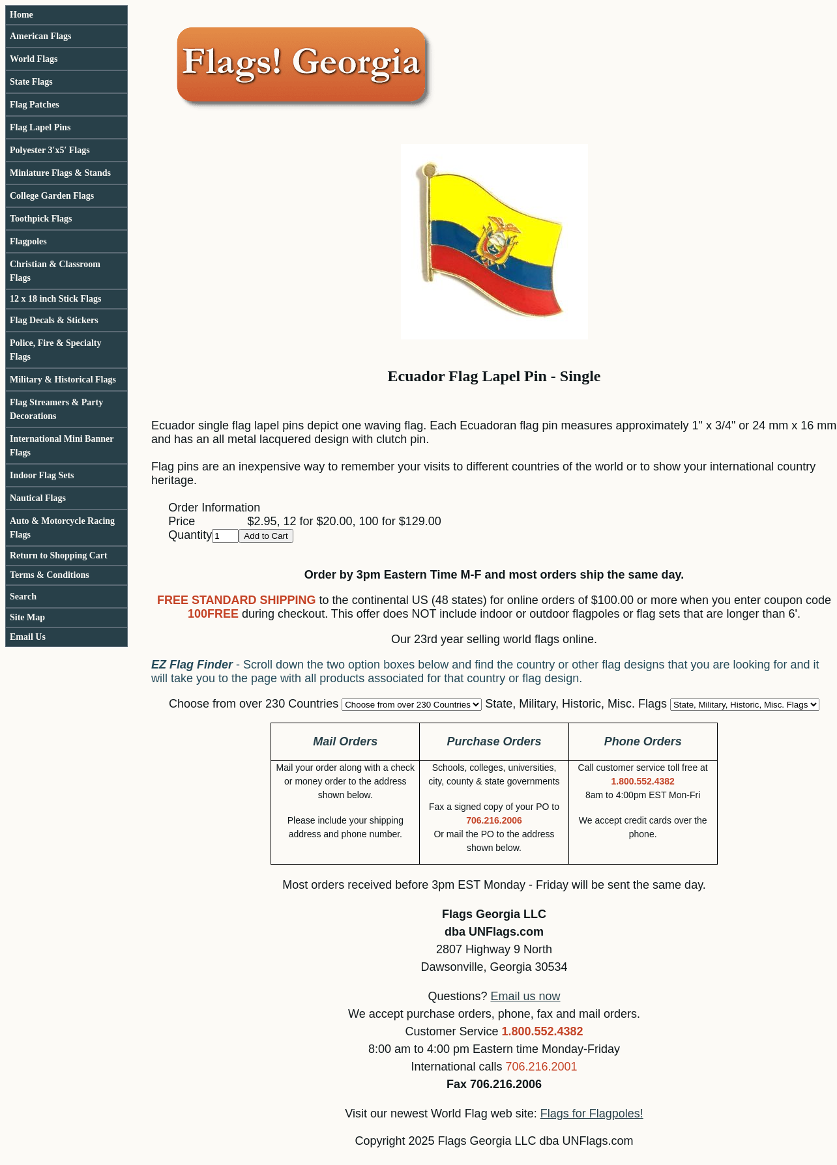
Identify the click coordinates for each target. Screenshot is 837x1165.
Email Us (28, 637)
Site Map (27, 617)
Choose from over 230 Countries (253, 703)
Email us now (526, 996)
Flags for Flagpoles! (591, 1113)
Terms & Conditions (49, 575)
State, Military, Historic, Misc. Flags (576, 703)
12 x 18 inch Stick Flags (55, 299)
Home (21, 15)
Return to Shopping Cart (59, 555)
